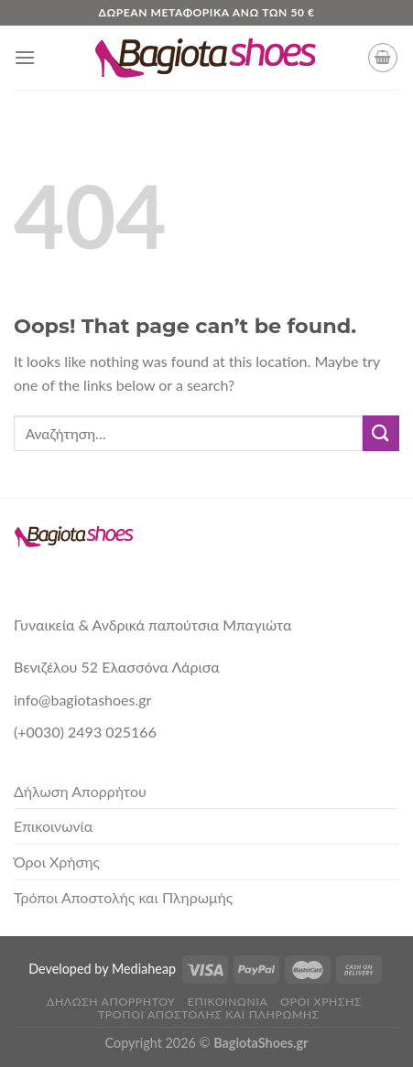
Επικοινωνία (53, 826)
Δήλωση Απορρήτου (80, 791)
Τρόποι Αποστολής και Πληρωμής (123, 897)
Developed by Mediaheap (102, 968)
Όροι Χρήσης (57, 861)
